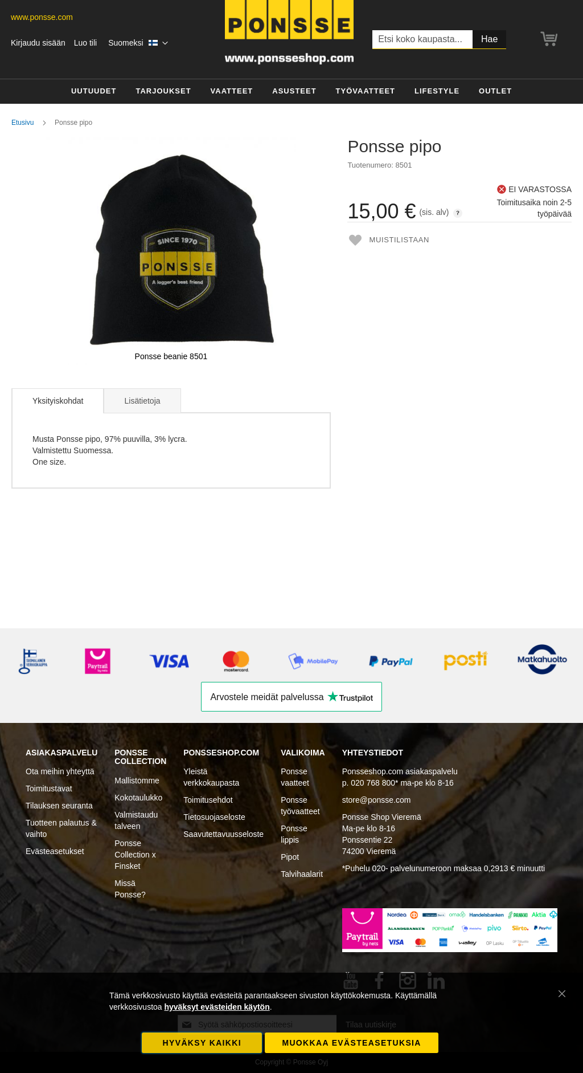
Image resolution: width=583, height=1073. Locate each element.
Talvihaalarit (302, 874)
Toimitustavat (49, 788)
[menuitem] (94, 91)
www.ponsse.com (42, 17)
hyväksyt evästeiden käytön (216, 1006)
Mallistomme (136, 780)
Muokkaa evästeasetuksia (351, 1042)
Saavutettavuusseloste (223, 834)
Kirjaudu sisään (38, 42)
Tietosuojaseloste (214, 817)
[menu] (291, 91)
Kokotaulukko (138, 797)
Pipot (290, 856)
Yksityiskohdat (57, 400)
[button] (138, 43)
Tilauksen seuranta (59, 805)
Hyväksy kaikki (202, 1042)
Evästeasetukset (55, 851)
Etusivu (22, 123)
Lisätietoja (142, 400)
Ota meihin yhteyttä (60, 771)
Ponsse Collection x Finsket (134, 855)
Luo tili (85, 42)
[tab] (57, 400)
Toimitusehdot (207, 799)
